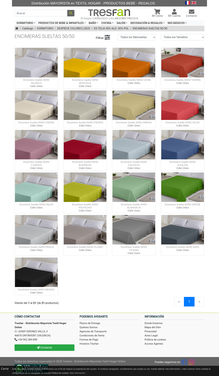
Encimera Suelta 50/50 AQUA (36, 204)
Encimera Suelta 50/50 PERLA (36, 246)
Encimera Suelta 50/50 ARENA (134, 122)
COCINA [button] (106, 23)
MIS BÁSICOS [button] (176, 23)
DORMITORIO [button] (25, 23)
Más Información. (78, 373)
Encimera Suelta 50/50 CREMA (36, 122)
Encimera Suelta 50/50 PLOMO (85, 246)
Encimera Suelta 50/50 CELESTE (134, 163)
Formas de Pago (89, 339)
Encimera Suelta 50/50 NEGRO (36, 289)
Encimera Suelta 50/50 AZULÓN (183, 163)
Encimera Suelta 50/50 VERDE (183, 204)
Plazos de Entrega (90, 323)
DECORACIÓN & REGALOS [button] (146, 23)
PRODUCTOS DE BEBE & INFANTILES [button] (61, 23)
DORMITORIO (45, 28)
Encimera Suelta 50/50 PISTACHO (85, 206)
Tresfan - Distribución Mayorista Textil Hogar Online (94, 361)
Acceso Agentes (154, 343)
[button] (157, 13)
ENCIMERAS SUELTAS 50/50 (150, 28)
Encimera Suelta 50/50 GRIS (182, 246)
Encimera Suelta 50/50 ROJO (183, 122)
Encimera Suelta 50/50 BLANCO (36, 81)
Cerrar (5, 368)
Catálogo (27, 28)
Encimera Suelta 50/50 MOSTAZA (85, 81)
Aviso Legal (151, 335)
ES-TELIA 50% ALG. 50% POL (111, 28)
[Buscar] (41, 13)
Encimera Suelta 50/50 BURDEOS (85, 163)
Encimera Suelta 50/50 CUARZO (36, 163)
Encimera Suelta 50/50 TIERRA (183, 79)
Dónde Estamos (154, 323)
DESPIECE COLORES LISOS (73, 28)
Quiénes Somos (89, 327)
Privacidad (151, 331)
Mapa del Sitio (153, 327)
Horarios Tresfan (89, 343)
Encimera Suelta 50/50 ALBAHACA (134, 206)
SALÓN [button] (121, 23)
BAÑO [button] (92, 23)
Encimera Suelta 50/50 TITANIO (134, 248)
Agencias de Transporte (93, 331)
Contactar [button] (44, 347)
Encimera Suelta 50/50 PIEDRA (85, 122)
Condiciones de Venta (92, 335)
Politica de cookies (155, 339)
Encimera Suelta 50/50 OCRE (134, 79)
